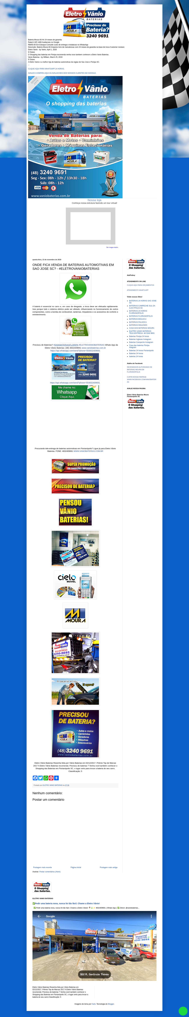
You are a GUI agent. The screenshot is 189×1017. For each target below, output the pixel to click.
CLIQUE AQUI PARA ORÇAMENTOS (140, 285)
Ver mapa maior (112, 247)
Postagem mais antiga (108, 867)
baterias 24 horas (136, 356)
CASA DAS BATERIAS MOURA (141, 328)
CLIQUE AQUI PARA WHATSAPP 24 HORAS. (46, 69)
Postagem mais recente (42, 867)
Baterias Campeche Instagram (141, 342)
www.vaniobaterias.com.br (94, 348)
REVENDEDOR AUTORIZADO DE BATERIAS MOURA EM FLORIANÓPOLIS (139, 369)
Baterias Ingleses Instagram (140, 339)
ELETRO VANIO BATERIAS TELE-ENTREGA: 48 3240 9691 (142, 332)
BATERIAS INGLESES (138, 325)
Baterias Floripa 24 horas (139, 336)
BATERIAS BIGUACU (137, 319)
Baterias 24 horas (136, 353)
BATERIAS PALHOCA (138, 322)
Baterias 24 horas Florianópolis (141, 350)
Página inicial (76, 867)
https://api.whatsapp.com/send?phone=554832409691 (75, 350)
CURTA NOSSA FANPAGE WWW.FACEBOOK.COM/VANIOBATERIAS (141, 379)
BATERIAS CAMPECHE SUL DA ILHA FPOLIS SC (142, 307)
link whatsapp (183, 1011)
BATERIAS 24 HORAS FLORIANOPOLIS (138, 312)
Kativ (94, 1004)
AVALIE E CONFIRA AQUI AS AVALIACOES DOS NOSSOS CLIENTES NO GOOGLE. (62, 73)
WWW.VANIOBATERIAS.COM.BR (88, 451)
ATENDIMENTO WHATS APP (137, 290)
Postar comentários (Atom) (50, 872)
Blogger (111, 1004)
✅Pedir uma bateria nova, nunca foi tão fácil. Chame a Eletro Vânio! (66, 903)
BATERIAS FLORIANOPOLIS (141, 316)
